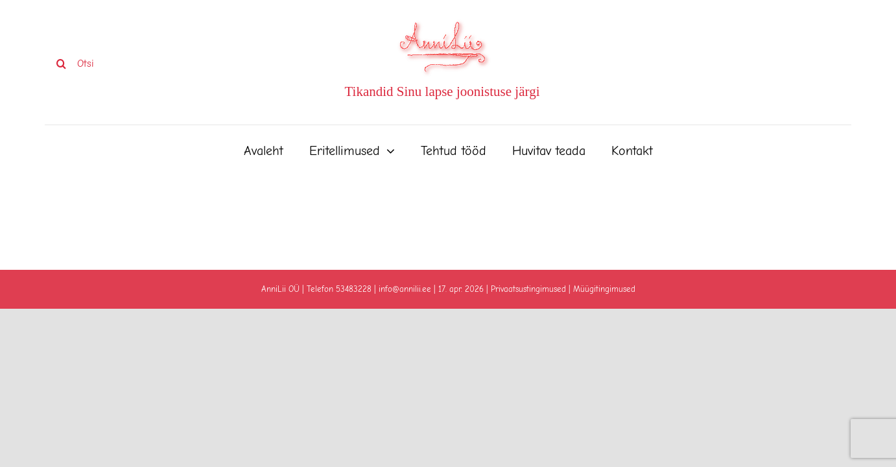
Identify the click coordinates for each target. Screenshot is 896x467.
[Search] (61, 63)
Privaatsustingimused (528, 289)
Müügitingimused (604, 289)
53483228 (353, 289)
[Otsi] (125, 63)
